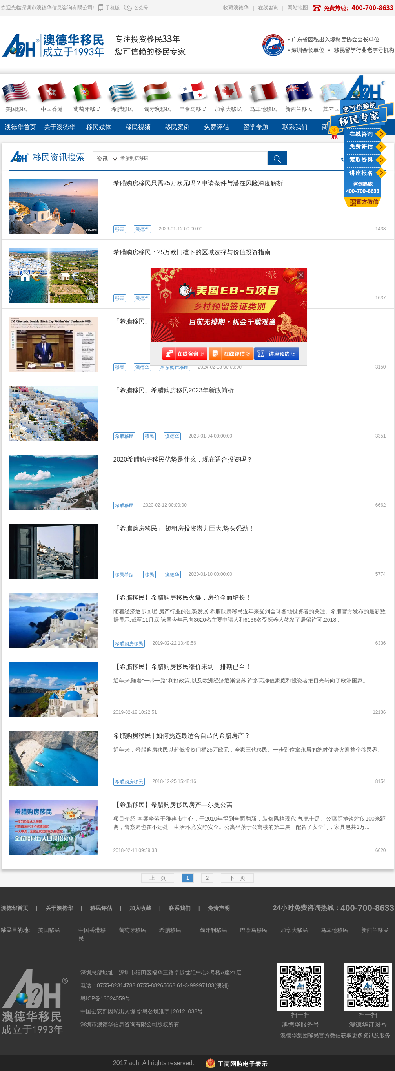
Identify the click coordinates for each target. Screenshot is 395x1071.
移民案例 (177, 127)
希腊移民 (170, 930)
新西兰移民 (375, 930)
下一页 (237, 878)
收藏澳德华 (236, 8)
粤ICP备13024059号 (105, 998)
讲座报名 (361, 173)
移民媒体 (98, 127)
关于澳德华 (59, 127)
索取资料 (361, 160)
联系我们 (295, 127)
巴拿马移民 (254, 930)
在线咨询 (361, 134)
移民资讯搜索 (59, 157)
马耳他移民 (334, 930)
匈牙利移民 (213, 930)
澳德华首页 (20, 127)
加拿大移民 (294, 930)
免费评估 (361, 146)
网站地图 (298, 8)
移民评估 (101, 908)
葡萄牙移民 (132, 930)
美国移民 (49, 930)
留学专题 (255, 127)
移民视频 (138, 127)
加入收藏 (140, 908)
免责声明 (219, 908)
